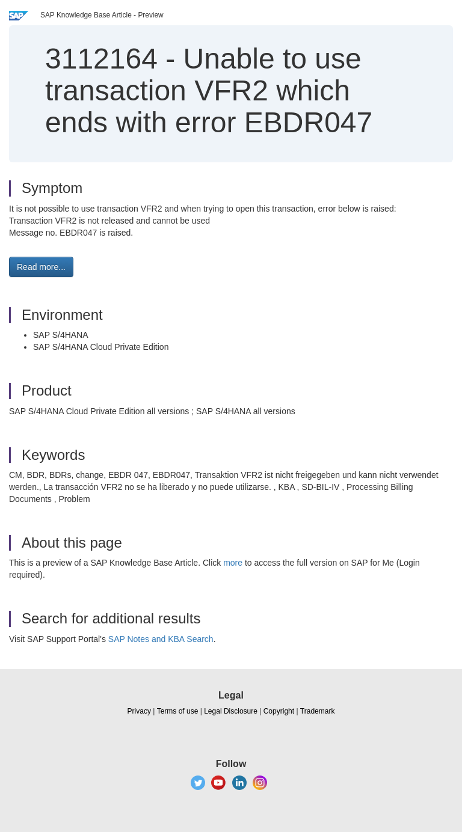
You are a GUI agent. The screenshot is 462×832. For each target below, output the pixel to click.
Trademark (317, 711)
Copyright (278, 711)
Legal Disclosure (230, 711)
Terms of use (178, 711)
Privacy (139, 711)
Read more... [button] (41, 267)
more (232, 562)
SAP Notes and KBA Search (161, 639)
